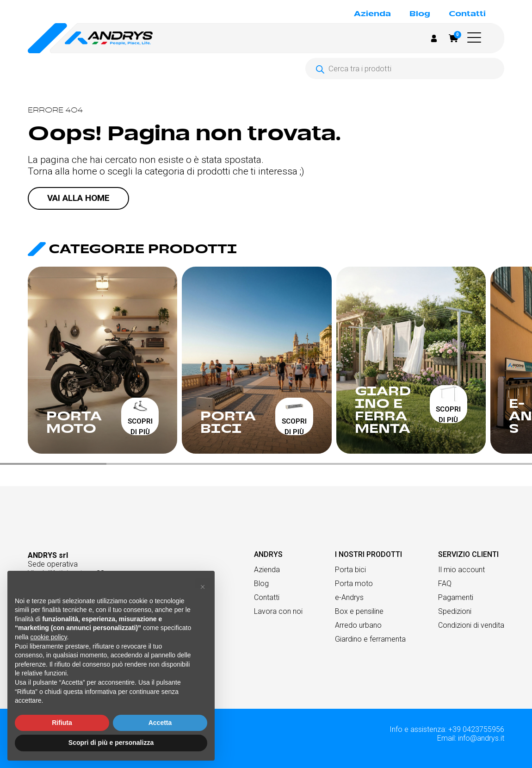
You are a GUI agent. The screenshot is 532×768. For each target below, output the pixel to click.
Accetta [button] (160, 722)
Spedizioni (454, 611)
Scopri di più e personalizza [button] (111, 742)
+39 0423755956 (476, 729)
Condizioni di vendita (471, 625)
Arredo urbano (358, 625)
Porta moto (354, 583)
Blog (419, 14)
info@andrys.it (481, 738)
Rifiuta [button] (62, 722)
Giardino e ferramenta (370, 639)
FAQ (445, 583)
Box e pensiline (359, 611)
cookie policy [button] (48, 637)
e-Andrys (349, 597)
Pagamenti (455, 597)
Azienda (372, 14)
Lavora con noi (278, 611)
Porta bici (350, 569)
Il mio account (461, 569)
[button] (476, 37)
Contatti (467, 14)
